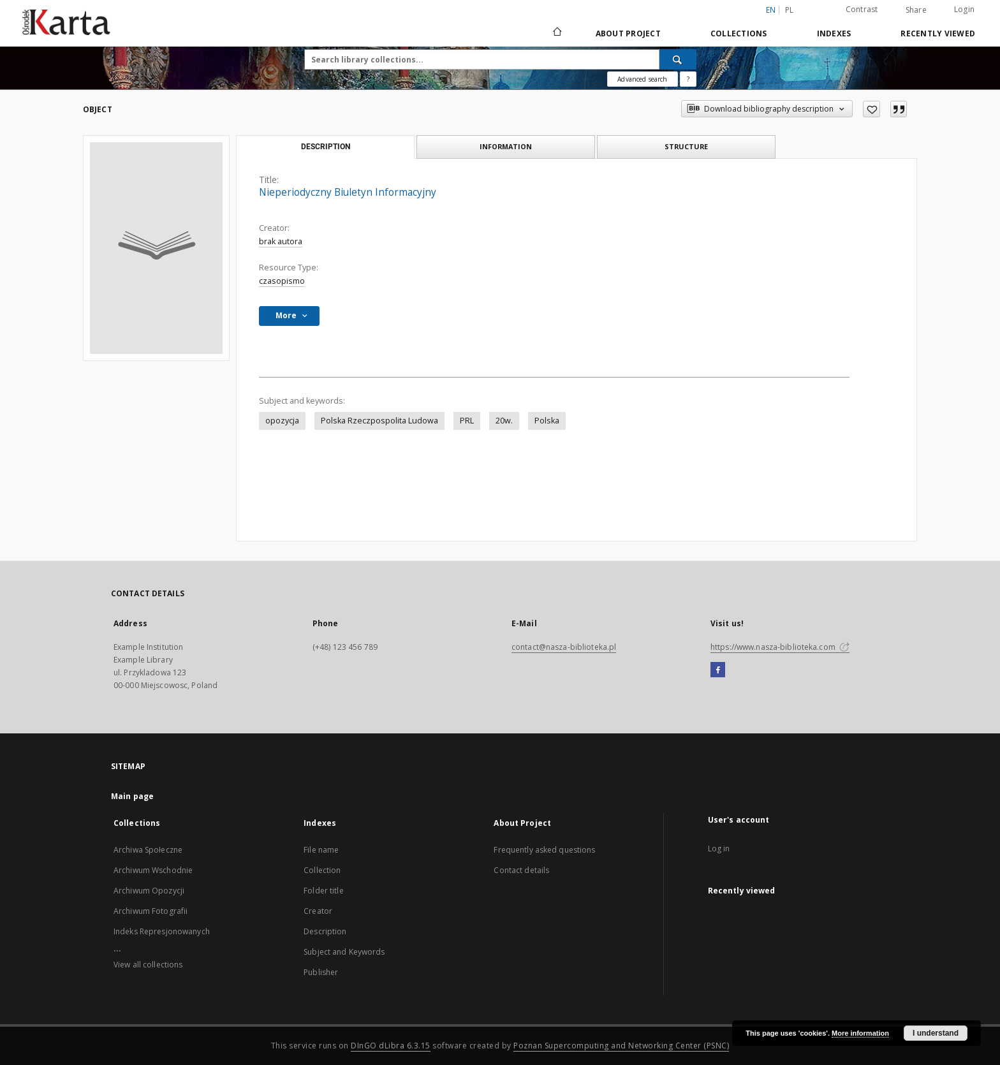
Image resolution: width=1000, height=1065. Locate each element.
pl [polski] (789, 10)
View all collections (148, 964)
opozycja (282, 420)
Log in (719, 848)
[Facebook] (717, 670)
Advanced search (642, 79)
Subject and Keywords (344, 951)
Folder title (323, 890)
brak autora (280, 241)
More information (860, 1033)
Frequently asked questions (544, 849)
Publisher (321, 972)
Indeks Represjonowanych (162, 931)
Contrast (862, 9)
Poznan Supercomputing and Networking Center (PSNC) (621, 1045)
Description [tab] (325, 146)
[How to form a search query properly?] (688, 79)
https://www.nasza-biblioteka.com (779, 647)
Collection (322, 870)
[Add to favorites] (871, 109)
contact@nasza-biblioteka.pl (563, 647)
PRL (467, 420)
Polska (546, 420)
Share (916, 10)
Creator (318, 911)
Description (325, 931)
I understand (936, 1033)
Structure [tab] (686, 146)
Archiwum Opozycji (149, 890)
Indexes (834, 33)
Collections (738, 33)
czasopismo (282, 280)
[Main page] (556, 33)
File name (321, 849)
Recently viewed (938, 33)
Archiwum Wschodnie (153, 870)
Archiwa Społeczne (148, 849)
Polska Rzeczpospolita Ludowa (379, 420)
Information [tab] (506, 146)
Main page (132, 796)
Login (964, 9)
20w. (504, 420)
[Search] (677, 59)
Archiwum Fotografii (151, 911)
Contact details (521, 870)
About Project (628, 33)
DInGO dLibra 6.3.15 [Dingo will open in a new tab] (390, 1045)
